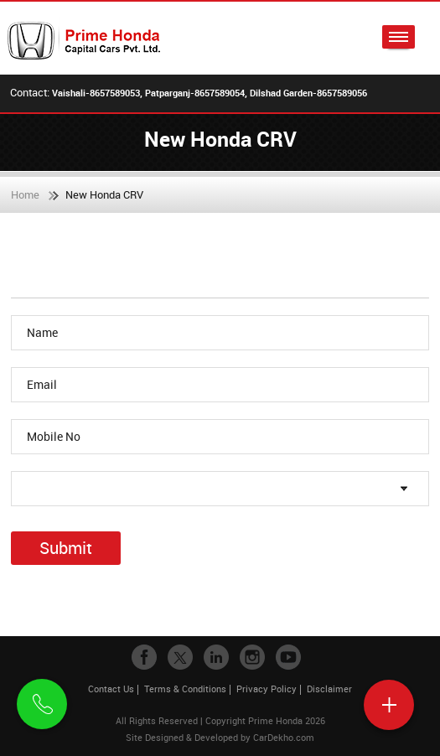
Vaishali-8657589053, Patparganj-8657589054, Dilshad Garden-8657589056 (209, 92)
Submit (65, 547)
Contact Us (111, 688)
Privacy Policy (266, 688)
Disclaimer (329, 688)
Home (25, 194)
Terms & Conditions (185, 688)
